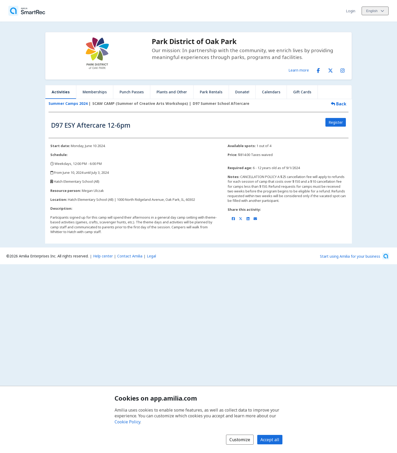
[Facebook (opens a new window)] (318, 69)
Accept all (269, 440)
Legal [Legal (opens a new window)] (151, 256)
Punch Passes (132, 91)
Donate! (242, 91)
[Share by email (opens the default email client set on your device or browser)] (255, 218)
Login (350, 10)
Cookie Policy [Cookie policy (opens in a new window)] (127, 422)
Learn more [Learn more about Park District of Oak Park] (298, 70)
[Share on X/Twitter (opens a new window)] (240, 218)
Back (338, 104)
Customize (239, 440)
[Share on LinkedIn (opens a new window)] (247, 218)
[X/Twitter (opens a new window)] (330, 69)
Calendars (271, 91)
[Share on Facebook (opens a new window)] (233, 218)
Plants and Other (172, 91)
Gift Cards (302, 91)
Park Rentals (211, 91)
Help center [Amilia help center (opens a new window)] (103, 256)
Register (336, 122)
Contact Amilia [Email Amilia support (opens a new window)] (129, 256)
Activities (61, 91)
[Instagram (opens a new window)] (342, 69)
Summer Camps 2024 (68, 103)
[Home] (26, 11)
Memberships (95, 91)
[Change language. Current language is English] (375, 11)
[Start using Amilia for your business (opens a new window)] (354, 256)
